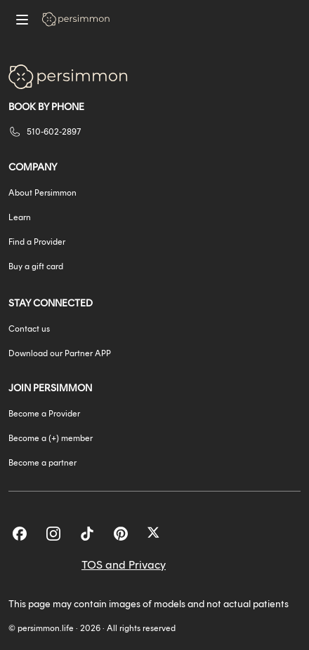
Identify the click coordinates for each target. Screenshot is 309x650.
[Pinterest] (121, 533)
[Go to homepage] (76, 19)
